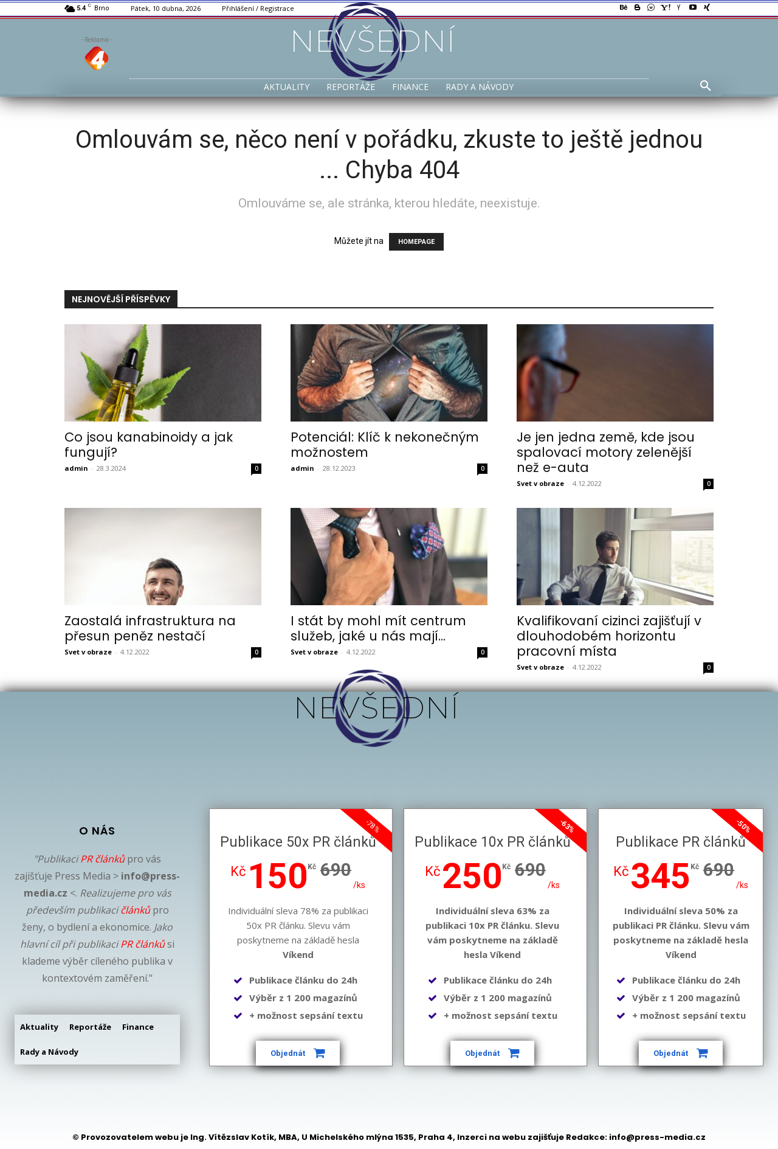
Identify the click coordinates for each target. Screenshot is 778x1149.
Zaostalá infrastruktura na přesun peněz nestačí (150, 628)
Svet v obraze (540, 483)
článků (135, 910)
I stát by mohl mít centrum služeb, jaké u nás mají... (378, 628)
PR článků (102, 859)
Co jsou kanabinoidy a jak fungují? (148, 444)
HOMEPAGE (416, 242)
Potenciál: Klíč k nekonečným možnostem (385, 444)
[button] (706, 86)
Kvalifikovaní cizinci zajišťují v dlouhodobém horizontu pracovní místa (609, 636)
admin (76, 468)
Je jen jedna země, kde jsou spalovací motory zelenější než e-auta (606, 452)
